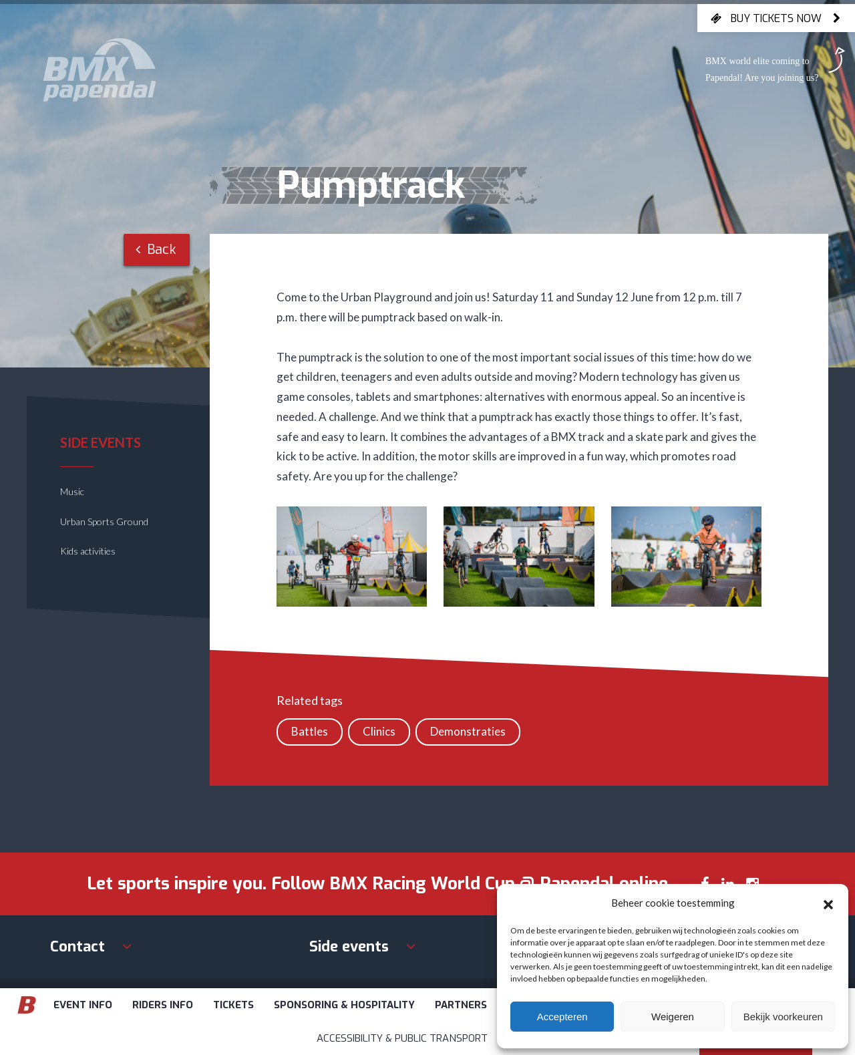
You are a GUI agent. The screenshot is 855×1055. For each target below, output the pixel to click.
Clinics (379, 731)
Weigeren (672, 1016)
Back (156, 250)
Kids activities (88, 551)
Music (72, 491)
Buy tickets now (776, 18)
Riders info (162, 1005)
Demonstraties (468, 731)
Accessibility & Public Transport (402, 1038)
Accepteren (562, 1016)
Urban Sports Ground (104, 521)
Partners (461, 1005)
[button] (828, 902)
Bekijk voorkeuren (783, 1016)
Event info (82, 1005)
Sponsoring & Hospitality (344, 1005)
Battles (309, 731)
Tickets (233, 1005)
